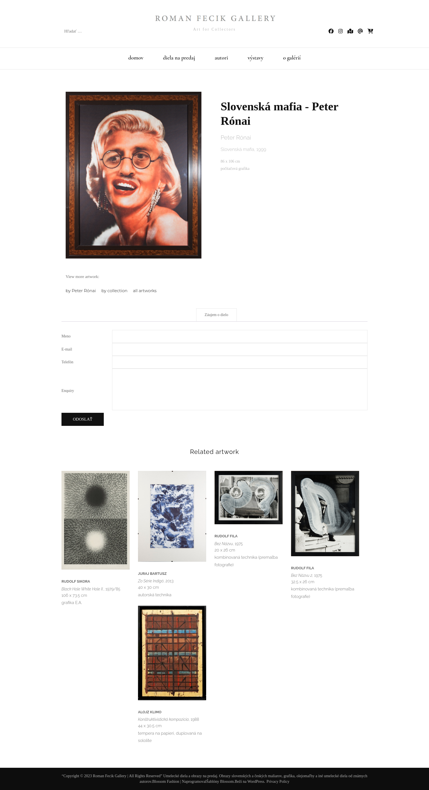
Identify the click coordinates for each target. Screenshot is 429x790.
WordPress (255, 781)
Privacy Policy (278, 781)
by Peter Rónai (81, 290)
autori (221, 57)
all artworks (145, 290)
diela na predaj (179, 57)
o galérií (291, 57)
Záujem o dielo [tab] (216, 315)
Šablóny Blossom (220, 781)
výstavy (255, 57)
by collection (114, 290)
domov (135, 57)
